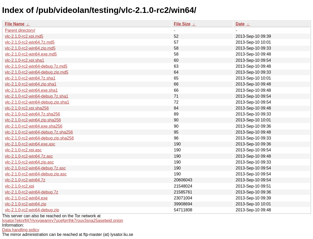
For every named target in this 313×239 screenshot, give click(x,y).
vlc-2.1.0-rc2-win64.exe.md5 (31, 54)
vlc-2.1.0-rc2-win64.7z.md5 (29, 42)
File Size (182, 24)
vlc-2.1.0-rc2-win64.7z (25, 180)
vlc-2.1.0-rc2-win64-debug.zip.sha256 (39, 138)
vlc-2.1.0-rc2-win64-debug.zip (32, 210)
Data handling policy (20, 230)
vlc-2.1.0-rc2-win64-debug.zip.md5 (36, 72)
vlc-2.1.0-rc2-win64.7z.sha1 (30, 78)
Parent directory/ (20, 30)
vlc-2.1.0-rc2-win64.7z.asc (29, 156)
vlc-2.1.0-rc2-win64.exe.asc (30, 144)
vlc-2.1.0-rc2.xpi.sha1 (24, 60)
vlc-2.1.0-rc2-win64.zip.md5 (30, 48)
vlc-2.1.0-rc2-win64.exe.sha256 (33, 126)
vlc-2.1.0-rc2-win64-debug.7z (31, 192)
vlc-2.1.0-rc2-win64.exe (26, 198)
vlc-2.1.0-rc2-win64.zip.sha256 (33, 120)
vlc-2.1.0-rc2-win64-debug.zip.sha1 (37, 102)
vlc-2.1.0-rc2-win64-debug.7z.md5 (36, 66)
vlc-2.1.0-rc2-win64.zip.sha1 (30, 84)
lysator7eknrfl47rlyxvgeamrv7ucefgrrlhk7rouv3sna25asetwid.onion (62, 220)
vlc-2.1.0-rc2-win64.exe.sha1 (31, 90)
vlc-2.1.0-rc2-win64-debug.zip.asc (36, 174)
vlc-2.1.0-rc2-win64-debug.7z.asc (35, 168)
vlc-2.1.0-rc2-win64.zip (25, 204)
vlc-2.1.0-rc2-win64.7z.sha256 (32, 114)
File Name (15, 24)
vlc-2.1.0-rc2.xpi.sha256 (27, 108)
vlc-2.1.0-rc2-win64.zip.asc (29, 162)
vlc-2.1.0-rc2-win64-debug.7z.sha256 (39, 132)
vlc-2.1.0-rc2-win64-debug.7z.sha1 (36, 96)
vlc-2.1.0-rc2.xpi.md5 (24, 36)
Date (240, 24)
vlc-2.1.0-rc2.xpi (19, 186)
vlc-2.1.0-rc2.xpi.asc (23, 150)
